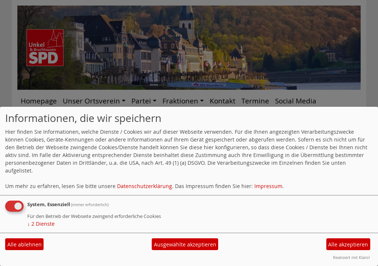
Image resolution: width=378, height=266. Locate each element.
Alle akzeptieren (348, 244)
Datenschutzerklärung (144, 186)
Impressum (268, 186)
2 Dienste (41, 223)
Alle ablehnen (24, 244)
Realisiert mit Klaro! (351, 257)
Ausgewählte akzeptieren (185, 244)
